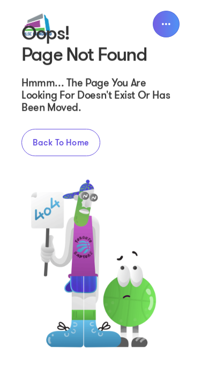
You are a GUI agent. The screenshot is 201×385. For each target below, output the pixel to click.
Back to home (61, 142)
